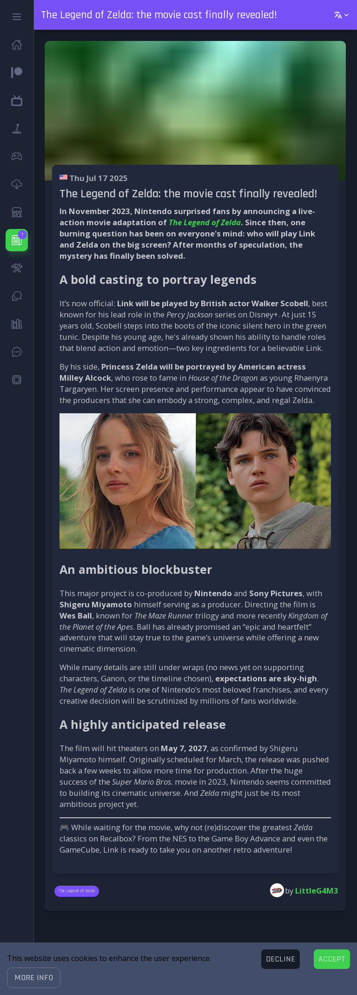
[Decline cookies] (280, 959)
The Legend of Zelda (205, 222)
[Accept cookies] (332, 959)
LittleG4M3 (316, 890)
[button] (33, 978)
